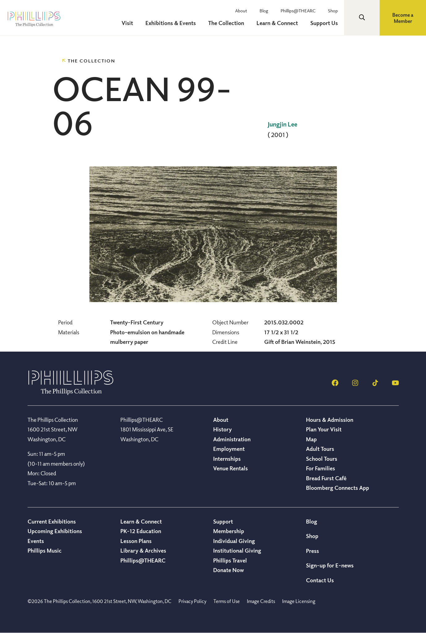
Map (311, 439)
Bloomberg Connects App (337, 487)
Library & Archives (143, 550)
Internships (227, 458)
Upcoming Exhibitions (55, 531)
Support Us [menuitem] (324, 22)
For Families (320, 468)
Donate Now (228, 570)
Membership (228, 531)
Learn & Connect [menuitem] (277, 22)
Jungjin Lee (282, 124)
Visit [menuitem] (127, 22)
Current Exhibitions (52, 521)
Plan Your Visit (324, 429)
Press (312, 550)
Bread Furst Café (326, 478)
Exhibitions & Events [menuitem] (170, 22)
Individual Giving (234, 540)
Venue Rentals (230, 468)
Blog (264, 10)
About (241, 10)
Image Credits (261, 601)
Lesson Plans (136, 540)
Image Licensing (298, 601)
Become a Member (402, 18)
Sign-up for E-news (330, 565)
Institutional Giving (237, 550)
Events (36, 540)
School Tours (321, 458)
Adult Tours (320, 448)
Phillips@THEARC (298, 10)
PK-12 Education (140, 531)
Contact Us (320, 580)
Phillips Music (45, 550)
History (222, 429)
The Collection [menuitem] (226, 22)
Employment (229, 448)
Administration (232, 439)
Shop (333, 10)
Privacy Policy (192, 601)
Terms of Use (226, 601)
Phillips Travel (230, 560)
